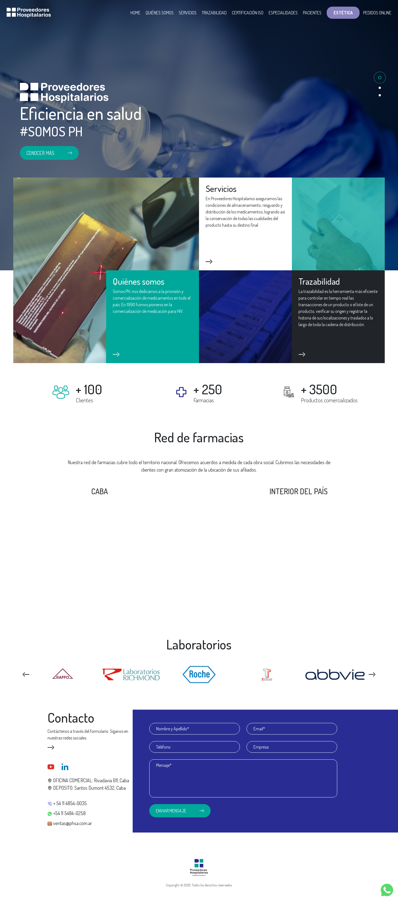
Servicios (188, 12)
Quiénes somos (160, 12)
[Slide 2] (379, 87)
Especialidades (283, 12)
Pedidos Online (377, 12)
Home (135, 12)
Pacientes (312, 12)
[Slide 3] (379, 95)
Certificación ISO (247, 12)
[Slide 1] (379, 77)
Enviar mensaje (180, 810)
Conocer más (49, 153)
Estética (343, 12)
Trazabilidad (214, 12)
